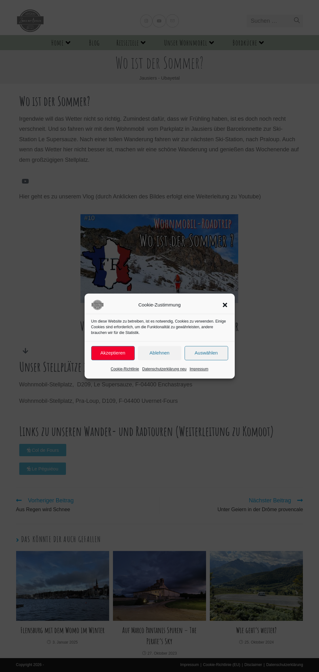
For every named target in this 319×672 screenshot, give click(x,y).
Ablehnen (159, 352)
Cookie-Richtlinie (125, 369)
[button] (225, 305)
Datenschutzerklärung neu (164, 369)
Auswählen (206, 352)
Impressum (199, 369)
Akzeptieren (112, 352)
